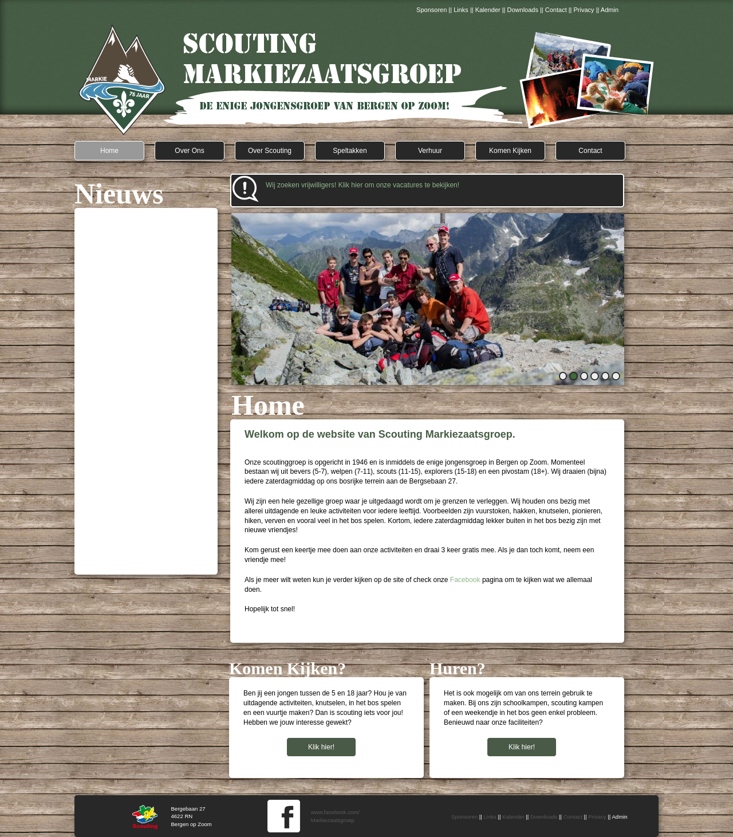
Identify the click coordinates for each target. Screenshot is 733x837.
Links (461, 9)
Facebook (465, 580)
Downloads (522, 9)
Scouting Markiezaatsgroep (366, 80)
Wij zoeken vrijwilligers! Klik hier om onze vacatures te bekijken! (362, 185)
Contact (556, 9)
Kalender (488, 9)
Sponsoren (431, 9)
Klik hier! (522, 747)
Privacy (585, 9)
